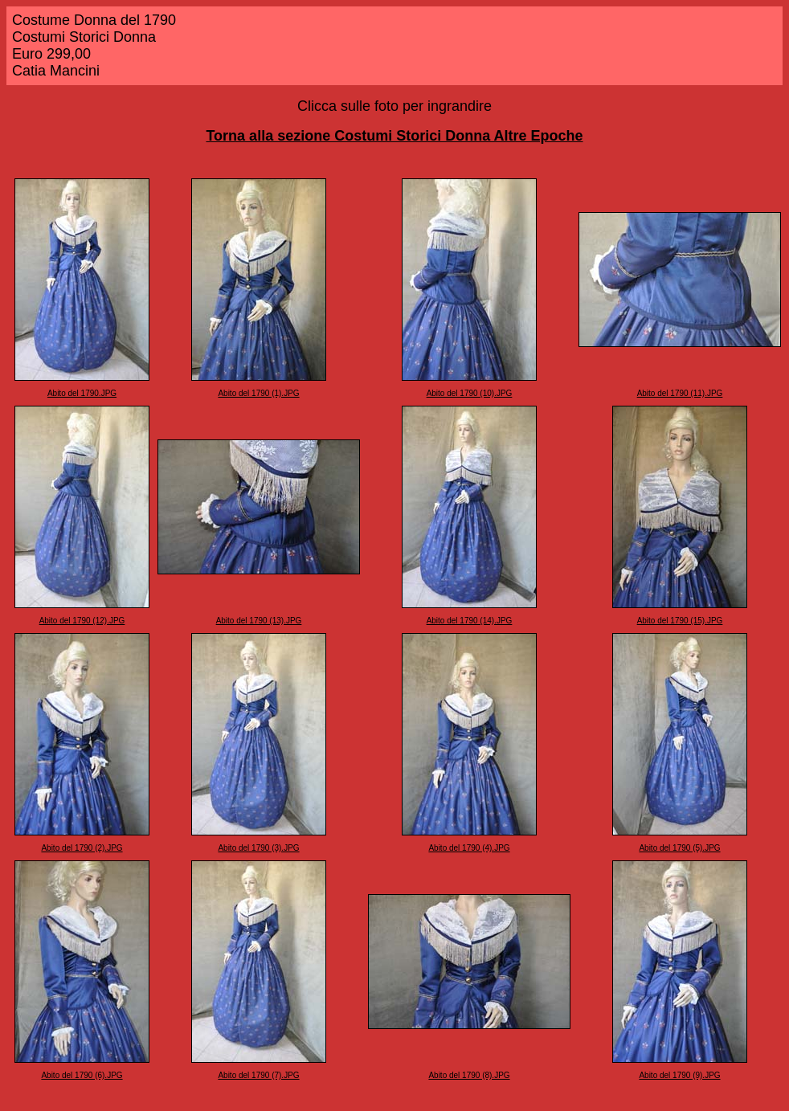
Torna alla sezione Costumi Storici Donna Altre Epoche (394, 136)
